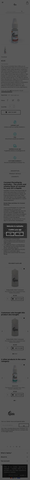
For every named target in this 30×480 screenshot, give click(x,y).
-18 (19, 234)
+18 (10, 234)
